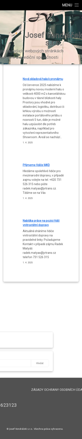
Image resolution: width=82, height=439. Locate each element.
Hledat (26, 363)
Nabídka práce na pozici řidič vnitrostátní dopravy (41, 192)
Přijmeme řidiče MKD (36, 134)
